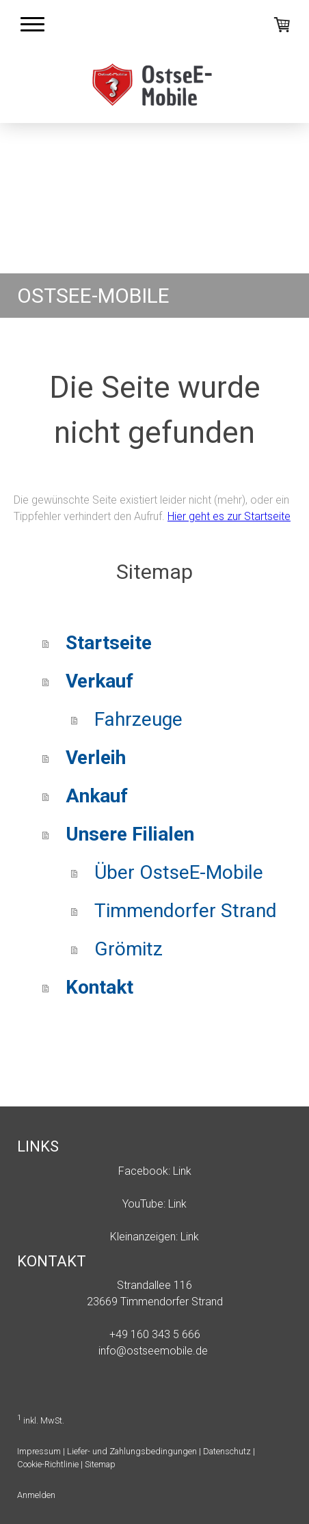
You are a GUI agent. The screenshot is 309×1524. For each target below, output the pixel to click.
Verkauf (99, 681)
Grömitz (128, 949)
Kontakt (99, 987)
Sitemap (100, 1464)
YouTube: (143, 1203)
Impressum (39, 1451)
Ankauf (97, 796)
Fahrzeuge (138, 719)
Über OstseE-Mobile (178, 872)
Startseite (109, 642)
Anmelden (36, 1495)
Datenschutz (227, 1451)
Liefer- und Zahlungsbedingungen (132, 1451)
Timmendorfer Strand (185, 910)
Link (182, 1171)
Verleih (96, 757)
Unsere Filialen (130, 834)
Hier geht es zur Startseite (229, 516)
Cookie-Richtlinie (48, 1464)
